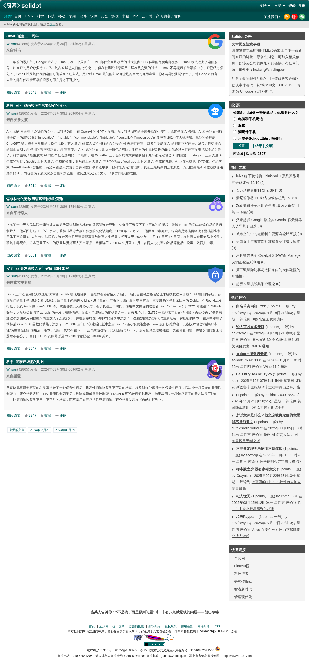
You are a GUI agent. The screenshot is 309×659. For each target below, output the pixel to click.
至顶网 (239, 558)
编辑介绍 (154, 626)
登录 (292, 6)
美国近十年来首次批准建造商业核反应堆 (268, 241)
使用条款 (187, 626)
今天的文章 (16, 430)
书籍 (125, 16)
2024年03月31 (40, 430)
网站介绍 (203, 626)
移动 (61, 16)
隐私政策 (171, 626)
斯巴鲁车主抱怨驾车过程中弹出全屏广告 (268, 387)
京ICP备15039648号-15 (131, 650)
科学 (40, 16)
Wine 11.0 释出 (275, 367)
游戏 (115, 16)
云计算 (147, 16)
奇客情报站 (243, 582)
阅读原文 (13, 92)
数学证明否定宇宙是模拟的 (281, 462)
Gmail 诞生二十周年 (22, 36)
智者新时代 (243, 589)
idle (135, 16)
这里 (52, 24)
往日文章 (118, 626)
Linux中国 (242, 566)
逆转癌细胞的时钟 (30, 362)
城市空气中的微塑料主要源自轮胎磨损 (266, 234)
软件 (93, 16)
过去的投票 (136, 626)
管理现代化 (243, 597)
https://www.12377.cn (237, 656)
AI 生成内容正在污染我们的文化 (41, 106)
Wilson (11, 44)
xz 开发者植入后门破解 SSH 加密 (42, 268)
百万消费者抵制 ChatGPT (256, 190)
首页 (17, 16)
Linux (29, 16)
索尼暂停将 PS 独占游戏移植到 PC (263, 198)
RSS (217, 626)
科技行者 (241, 574)
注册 (301, 6)
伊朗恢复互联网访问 (268, 319)
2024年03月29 (65, 430)
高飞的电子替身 (168, 16)
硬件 (83, 16)
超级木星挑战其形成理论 (255, 284)
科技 (51, 16)
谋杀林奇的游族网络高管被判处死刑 (34, 199)
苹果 (72, 16)
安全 (104, 16)
